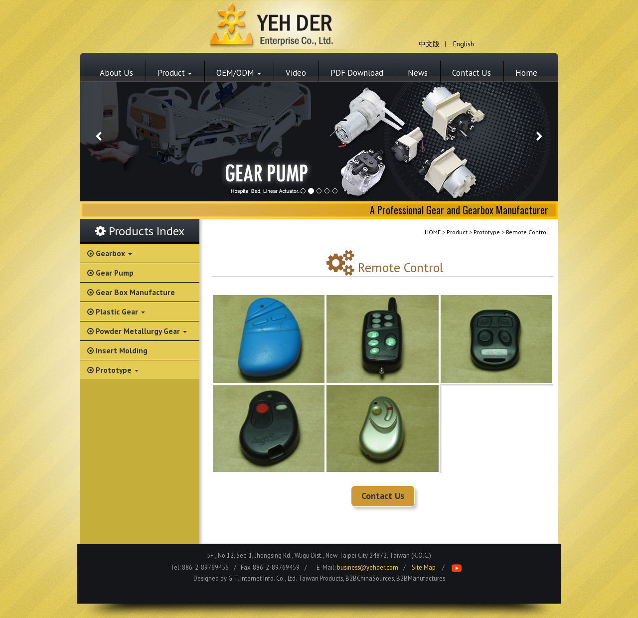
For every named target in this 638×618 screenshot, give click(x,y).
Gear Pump (110, 273)
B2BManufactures (420, 578)
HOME (433, 232)
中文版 (429, 43)
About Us (116, 72)
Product (457, 232)
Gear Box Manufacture (131, 292)
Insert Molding (117, 350)
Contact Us (471, 72)
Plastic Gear (116, 311)
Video (296, 72)
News (418, 72)
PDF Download (356, 72)
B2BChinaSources (369, 578)
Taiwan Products (320, 578)
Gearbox (109, 253)
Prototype (113, 370)
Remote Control (527, 232)
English (463, 43)
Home (526, 72)
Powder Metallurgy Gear (137, 331)
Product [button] (175, 72)
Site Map (424, 567)
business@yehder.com (367, 567)
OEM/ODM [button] (238, 72)
